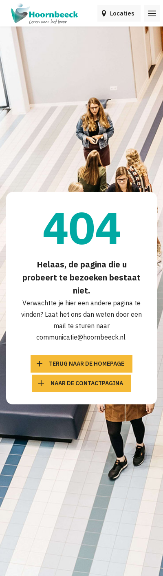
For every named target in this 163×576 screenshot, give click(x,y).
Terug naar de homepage (86, 363)
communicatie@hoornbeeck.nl (81, 337)
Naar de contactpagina (87, 383)
